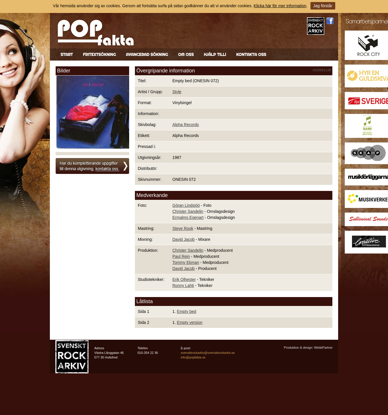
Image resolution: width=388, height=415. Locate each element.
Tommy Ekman (185, 262)
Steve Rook (182, 228)
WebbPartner (323, 347)
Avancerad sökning (147, 54)
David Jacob (183, 239)
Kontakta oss (251, 54)
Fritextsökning (99, 54)
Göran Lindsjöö (186, 205)
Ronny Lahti (183, 285)
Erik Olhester (184, 279)
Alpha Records (185, 124)
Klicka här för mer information (280, 5)
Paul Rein (181, 256)
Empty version (190, 322)
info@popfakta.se (193, 357)
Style (176, 91)
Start (67, 54)
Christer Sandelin (187, 211)
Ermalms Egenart (188, 217)
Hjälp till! (215, 54)
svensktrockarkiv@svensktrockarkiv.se (208, 352)
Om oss (186, 54)
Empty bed (186, 311)
